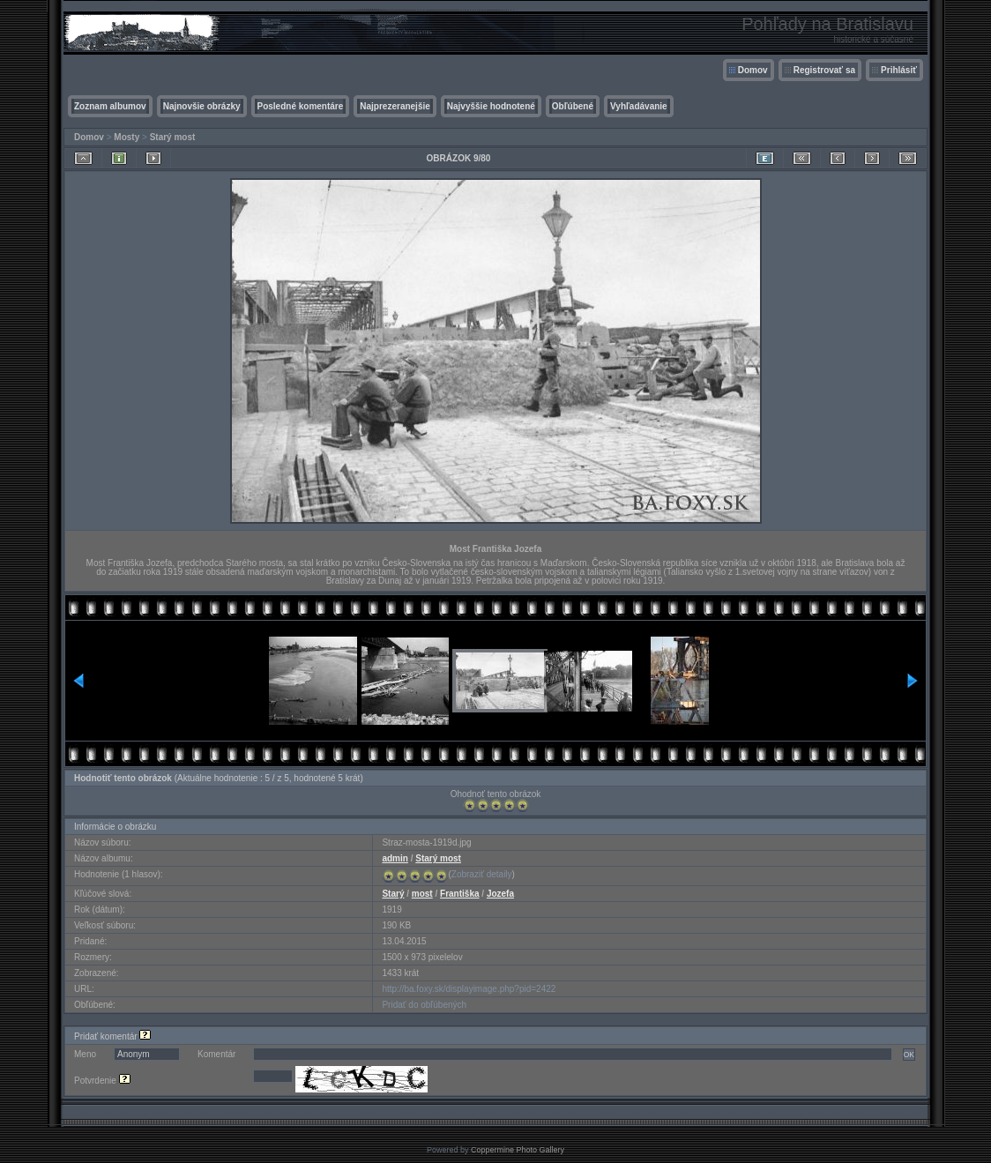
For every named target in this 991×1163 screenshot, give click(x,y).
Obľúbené (572, 106)
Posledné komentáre (300, 106)
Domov (753, 70)
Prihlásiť (899, 70)
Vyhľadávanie (638, 106)
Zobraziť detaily (481, 874)
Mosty (126, 137)
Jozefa (500, 893)
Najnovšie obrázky (202, 106)
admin (394, 858)
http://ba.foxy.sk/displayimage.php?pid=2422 (468, 989)
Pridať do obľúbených (424, 1005)
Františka (459, 893)
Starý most (173, 137)
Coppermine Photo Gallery (517, 1149)
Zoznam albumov (110, 106)
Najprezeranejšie (395, 106)
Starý (393, 893)
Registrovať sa (824, 70)
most (422, 893)
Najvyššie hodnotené (491, 106)
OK (909, 1054)
